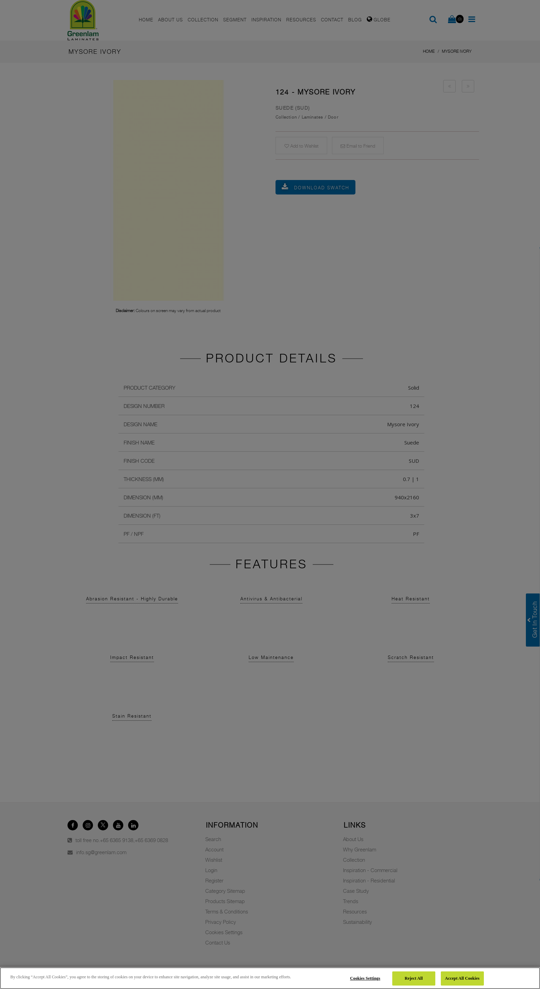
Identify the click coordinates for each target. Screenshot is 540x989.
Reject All (414, 978)
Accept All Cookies (462, 978)
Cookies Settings (365, 978)
